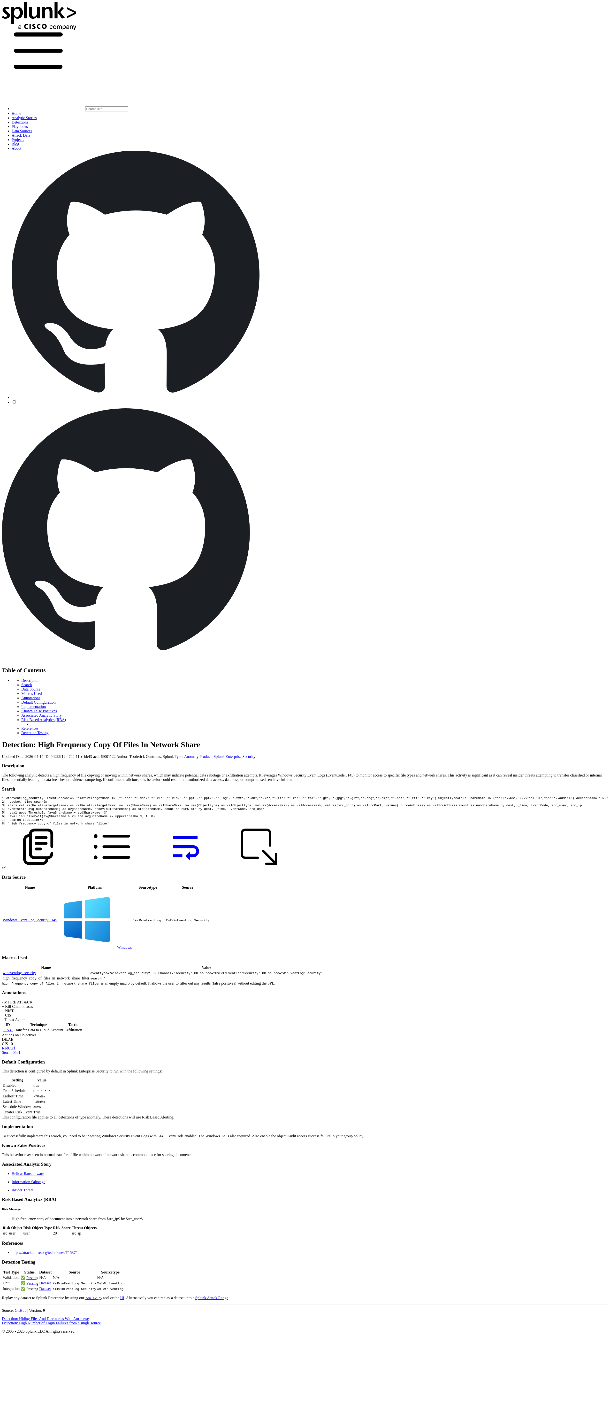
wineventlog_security (19, 979)
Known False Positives (39, 711)
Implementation (33, 707)
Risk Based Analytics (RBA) (43, 720)
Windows (124, 953)
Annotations (30, 698)
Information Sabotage (28, 1188)
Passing (32, 1283)
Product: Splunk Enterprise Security (227, 756)
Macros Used (31, 693)
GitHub (20, 1316)
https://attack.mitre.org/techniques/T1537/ (44, 1258)
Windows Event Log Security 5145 (30, 926)
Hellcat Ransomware (28, 1179)
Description (30, 680)
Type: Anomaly (186, 756)
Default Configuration (38, 702)
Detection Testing (35, 733)
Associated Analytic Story (41, 715)
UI (122, 1304)
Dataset (45, 1289)
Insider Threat (22, 1196)
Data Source (30, 689)
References (29, 728)
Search (26, 685)
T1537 (8, 1036)
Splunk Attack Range (211, 1304)
